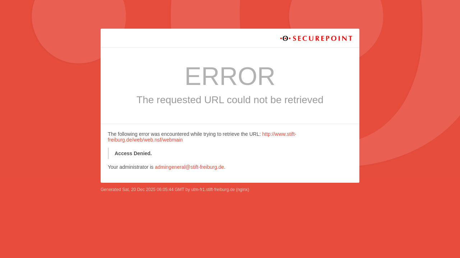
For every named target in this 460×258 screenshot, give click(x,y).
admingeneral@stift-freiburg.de (189, 167)
